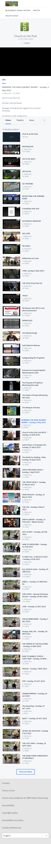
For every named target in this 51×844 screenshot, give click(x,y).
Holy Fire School (11, 16)
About (31, 120)
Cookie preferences (11, 827)
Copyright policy (10, 812)
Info (4, 80)
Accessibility (8, 805)
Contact (6, 783)
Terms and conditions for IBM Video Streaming (25, 798)
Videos (8, 120)
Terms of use (8, 790)
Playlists (20, 120)
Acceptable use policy (12, 820)
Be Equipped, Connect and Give (17, 10)
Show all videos (25, 772)
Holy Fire (36, 10)
